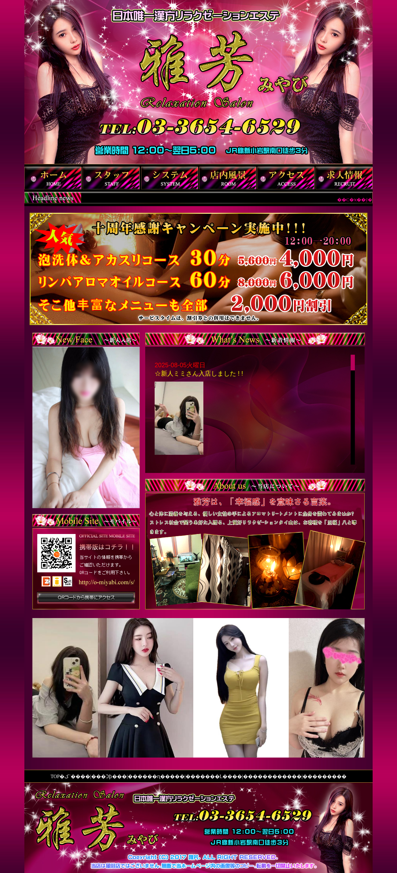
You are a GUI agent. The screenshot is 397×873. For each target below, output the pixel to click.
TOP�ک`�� (65, 776)
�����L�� (214, 776)
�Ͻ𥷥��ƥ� (109, 776)
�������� (272, 776)
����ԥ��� (156, 776)
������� (329, 776)
